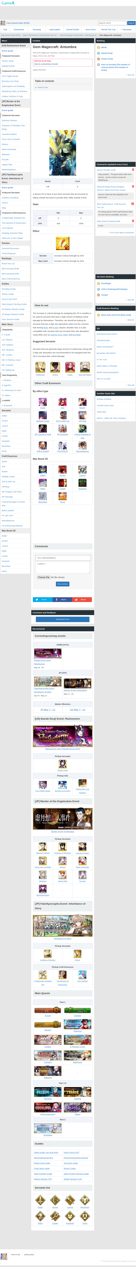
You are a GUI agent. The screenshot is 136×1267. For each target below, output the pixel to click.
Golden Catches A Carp (12, 96)
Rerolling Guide (9, 289)
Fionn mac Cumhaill (11, 139)
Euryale (5, 159)
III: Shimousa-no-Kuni (11, 390)
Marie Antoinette (9, 149)
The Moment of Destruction (14, 223)
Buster (5, 471)
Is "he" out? (102, 359)
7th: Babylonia (8, 370)
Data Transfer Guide (43, 1175)
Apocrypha (54, 29)
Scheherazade (103, 340)
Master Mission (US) (73, 1181)
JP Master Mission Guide (13, 314)
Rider (45, 327)
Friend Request (9, 253)
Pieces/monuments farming (76, 1159)
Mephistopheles (9, 169)
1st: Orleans (7, 340)
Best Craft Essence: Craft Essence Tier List (40, 35)
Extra (4, 451)
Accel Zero (90, 29)
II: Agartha (6, 385)
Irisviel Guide (72, 29)
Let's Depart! (7, 228)
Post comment (63, 586)
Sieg (4, 208)
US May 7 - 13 (77, 711)
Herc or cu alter (104, 379)
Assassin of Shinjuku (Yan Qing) (13, 127)
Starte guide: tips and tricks (46, 1154)
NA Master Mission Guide (13, 309)
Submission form (63, 621)
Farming (37, 29)
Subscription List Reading (13, 86)
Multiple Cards (8, 476)
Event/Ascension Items (107, 334)
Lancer (5, 426)
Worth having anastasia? (108, 372)
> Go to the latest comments (121, 232)
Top (5, 29)
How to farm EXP (71, 1154)
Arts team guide (71, 1165)
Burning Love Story (10, 81)
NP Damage (7, 497)
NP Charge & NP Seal (12, 492)
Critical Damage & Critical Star (13, 504)
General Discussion (10, 248)
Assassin (6, 441)
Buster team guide (42, 1165)
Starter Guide (8, 294)
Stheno (5, 144)
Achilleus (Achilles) (10, 198)
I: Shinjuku (6, 380)
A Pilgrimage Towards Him (13, 218)
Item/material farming (43, 1159)
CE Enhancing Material (12, 526)
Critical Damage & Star (82, 433)
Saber (4, 416)
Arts (3, 466)
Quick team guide (42, 1170)
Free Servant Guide (10, 319)
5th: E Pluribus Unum (11, 360)
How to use (43, 87)
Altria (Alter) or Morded (107, 366)
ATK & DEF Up (8, 481)
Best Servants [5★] (10, 268)
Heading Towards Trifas (12, 233)
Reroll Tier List (108, 29)
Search (131, 23)
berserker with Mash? (106, 353)
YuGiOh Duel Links (105, 405)
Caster (5, 436)
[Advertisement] (68, 13)
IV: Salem (6, 395)
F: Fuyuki (6, 334)
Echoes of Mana (104, 399)
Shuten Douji (7, 61)
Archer (55, 327)
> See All (130, 75)
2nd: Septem (7, 345)
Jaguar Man (7, 164)
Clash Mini (101, 412)
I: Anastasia (7, 405)
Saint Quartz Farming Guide (76, 1175)
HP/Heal (5, 487)
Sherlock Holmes (9, 120)
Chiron (5, 203)
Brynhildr (77, 335)
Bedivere (6, 154)
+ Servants (126, 29)
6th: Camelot (7, 365)
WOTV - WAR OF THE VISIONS (111, 418)
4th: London (7, 355)
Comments (19, 29)
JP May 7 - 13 (47, 711)
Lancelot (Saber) (9, 134)
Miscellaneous (8, 520)
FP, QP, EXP (7, 515)
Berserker (6, 446)
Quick (4, 461)
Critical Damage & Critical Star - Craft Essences (78, 35)
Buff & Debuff (8, 510)
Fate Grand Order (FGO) (18, 23)
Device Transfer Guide (106, 170)
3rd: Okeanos (8, 350)
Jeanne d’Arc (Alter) (59, 335)
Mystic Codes (70, 1170)
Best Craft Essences (11, 279)
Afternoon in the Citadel (12, 238)
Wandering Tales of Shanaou (15, 91)
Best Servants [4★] (10, 274)
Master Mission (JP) (43, 1181)
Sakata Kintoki (8, 66)
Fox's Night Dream (10, 76)
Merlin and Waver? (105, 347)
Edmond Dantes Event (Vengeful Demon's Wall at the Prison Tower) (111, 188)
